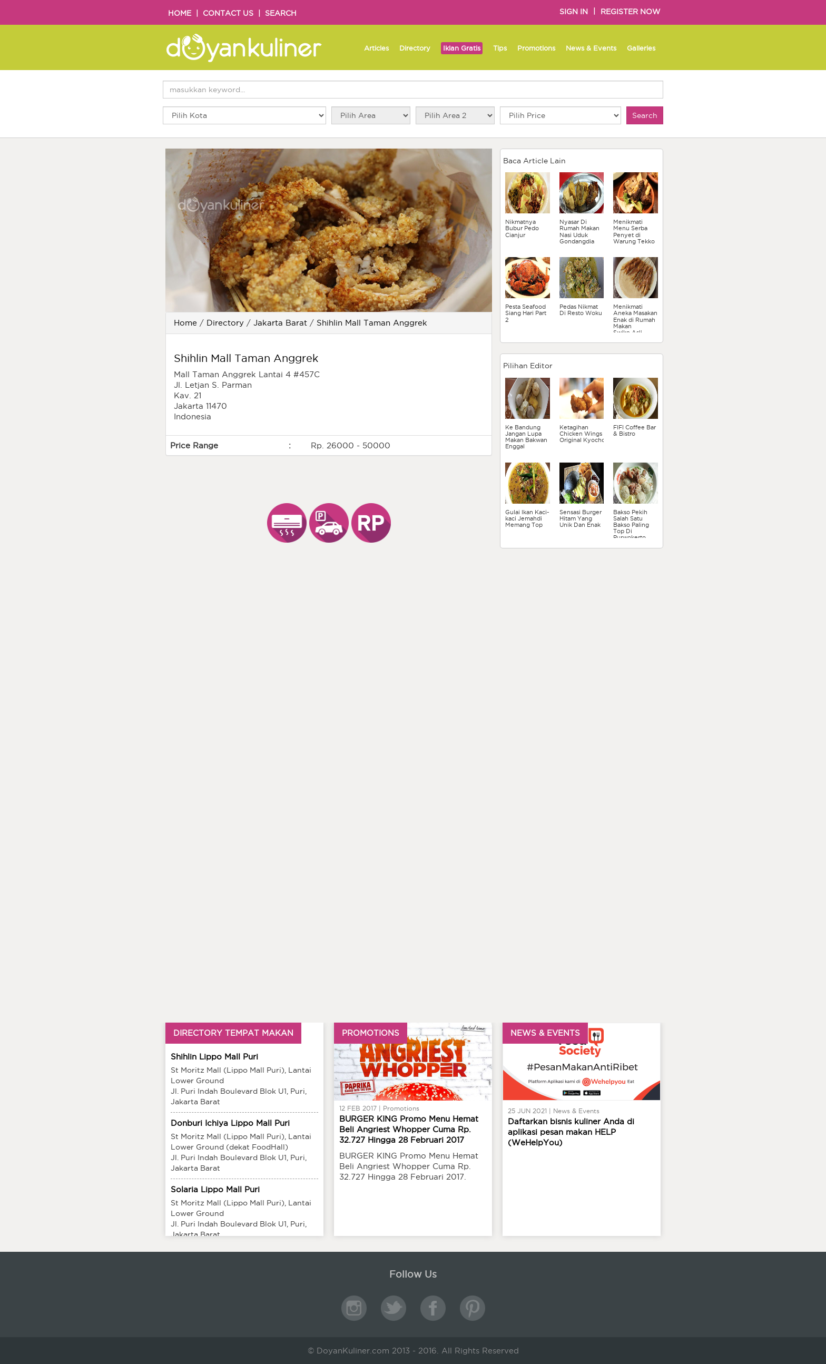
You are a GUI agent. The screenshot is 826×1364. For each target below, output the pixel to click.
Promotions (536, 48)
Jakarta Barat (280, 322)
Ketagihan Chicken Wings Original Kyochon (584, 433)
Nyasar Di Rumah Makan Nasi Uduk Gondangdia (579, 231)
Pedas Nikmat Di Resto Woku (580, 309)
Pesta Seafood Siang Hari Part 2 (525, 312)
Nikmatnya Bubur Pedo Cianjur (522, 228)
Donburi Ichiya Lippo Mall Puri (230, 1122)
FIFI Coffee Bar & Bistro (634, 430)
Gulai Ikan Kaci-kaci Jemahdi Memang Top (527, 518)
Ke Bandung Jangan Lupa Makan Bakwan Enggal (526, 436)
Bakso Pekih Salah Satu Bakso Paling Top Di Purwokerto (631, 525)
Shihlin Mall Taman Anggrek (372, 322)
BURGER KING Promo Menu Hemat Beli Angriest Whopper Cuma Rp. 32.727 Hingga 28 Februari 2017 (408, 1129)
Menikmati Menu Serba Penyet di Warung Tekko (634, 231)
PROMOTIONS (370, 1032)
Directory (414, 48)
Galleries (641, 48)
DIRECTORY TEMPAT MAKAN (233, 1032)
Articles (376, 48)
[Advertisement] (582, 625)
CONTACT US (228, 13)
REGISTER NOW (631, 11)
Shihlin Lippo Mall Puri (214, 1056)
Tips (500, 48)
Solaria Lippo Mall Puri (215, 1189)
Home (185, 322)
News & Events (591, 48)
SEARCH (281, 13)
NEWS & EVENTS (545, 1032)
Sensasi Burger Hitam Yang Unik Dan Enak (580, 518)
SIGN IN (573, 11)
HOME (179, 13)
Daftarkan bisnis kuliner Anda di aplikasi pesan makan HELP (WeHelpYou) (571, 1132)
